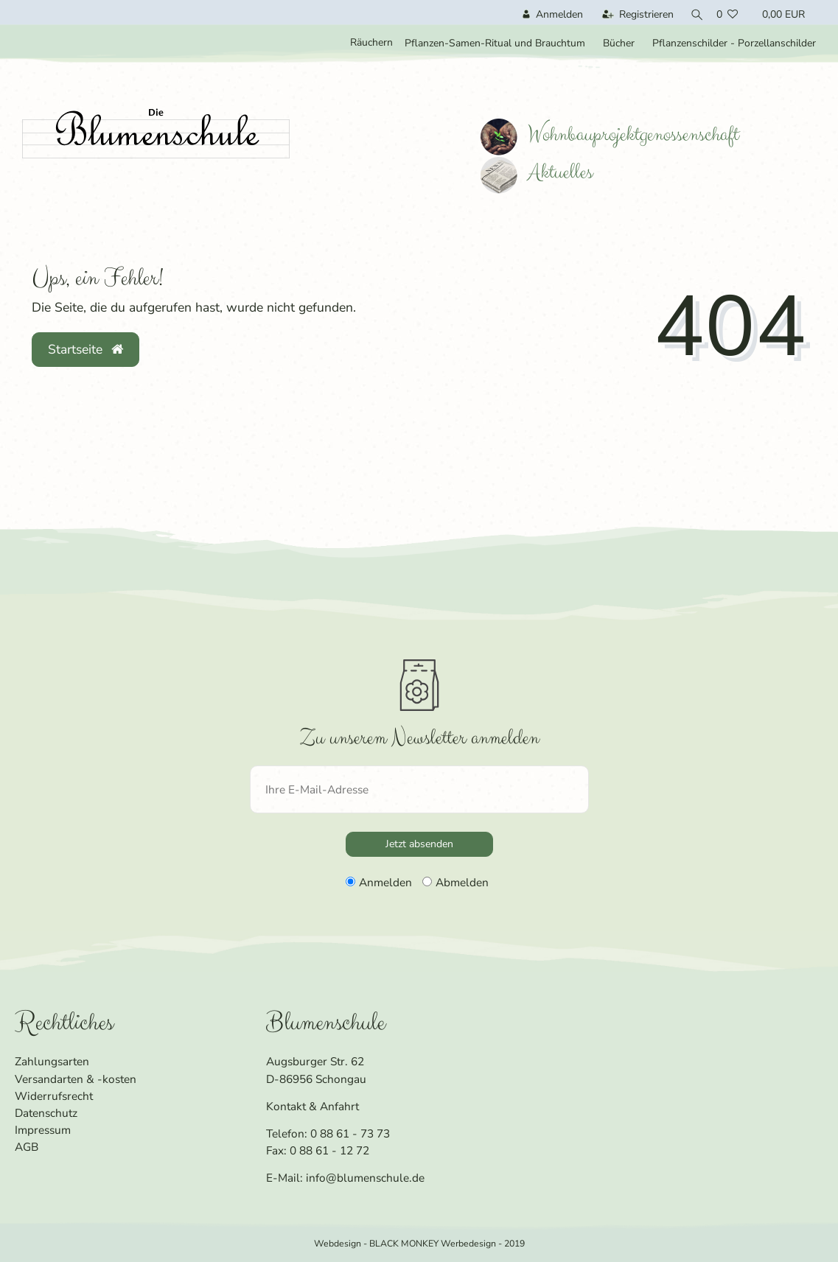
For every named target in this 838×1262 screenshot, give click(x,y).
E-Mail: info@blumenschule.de (345, 1177)
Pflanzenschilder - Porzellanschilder (734, 43)
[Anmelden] (549, 14)
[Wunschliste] (728, 14)
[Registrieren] (634, 14)
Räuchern (371, 42)
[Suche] (693, 14)
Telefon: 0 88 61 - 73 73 (328, 1133)
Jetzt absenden (419, 844)
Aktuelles (537, 172)
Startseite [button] (85, 349)
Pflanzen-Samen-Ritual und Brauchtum (495, 43)
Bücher (619, 43)
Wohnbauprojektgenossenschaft (610, 134)
